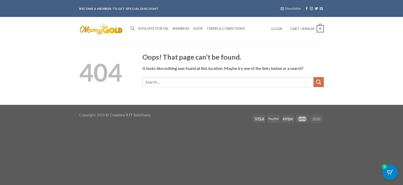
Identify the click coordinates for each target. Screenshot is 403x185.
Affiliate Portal (153, 28)
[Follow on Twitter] (316, 9)
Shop (198, 28)
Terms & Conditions (225, 28)
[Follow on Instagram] (311, 9)
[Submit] (319, 82)
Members (180, 28)
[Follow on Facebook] (306, 9)
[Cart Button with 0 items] (390, 172)
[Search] (132, 28)
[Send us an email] (321, 9)
